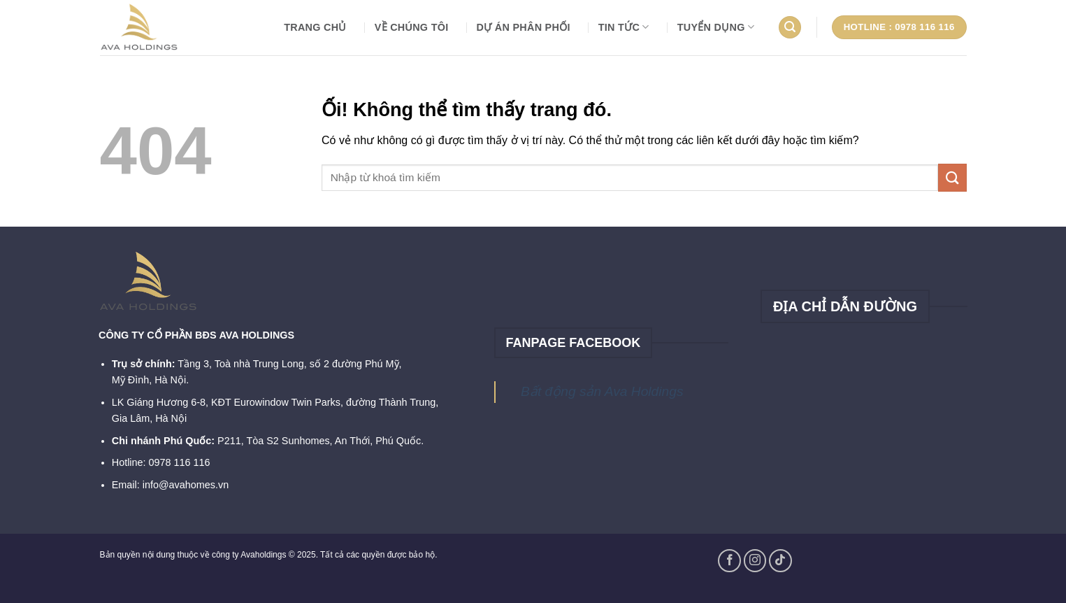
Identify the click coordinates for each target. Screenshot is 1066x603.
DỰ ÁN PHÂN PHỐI (523, 27)
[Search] (790, 27)
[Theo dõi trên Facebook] (729, 560)
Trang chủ (315, 27)
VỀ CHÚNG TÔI (412, 27)
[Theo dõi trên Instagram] (755, 560)
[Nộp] (952, 177)
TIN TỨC (623, 27)
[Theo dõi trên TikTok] (780, 560)
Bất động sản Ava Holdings (602, 391)
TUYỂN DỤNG (716, 27)
